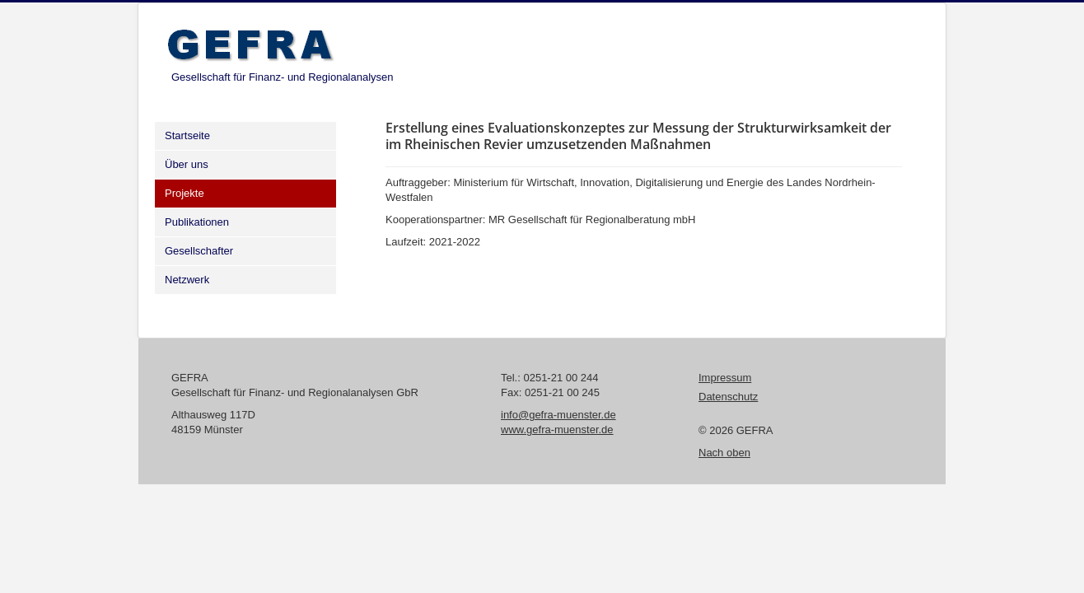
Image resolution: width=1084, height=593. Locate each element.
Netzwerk (187, 279)
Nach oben (724, 452)
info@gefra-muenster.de (558, 415)
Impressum (725, 377)
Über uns (186, 164)
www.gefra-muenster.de (557, 429)
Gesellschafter (199, 251)
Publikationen (197, 222)
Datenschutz (728, 396)
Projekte (184, 193)
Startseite (187, 135)
